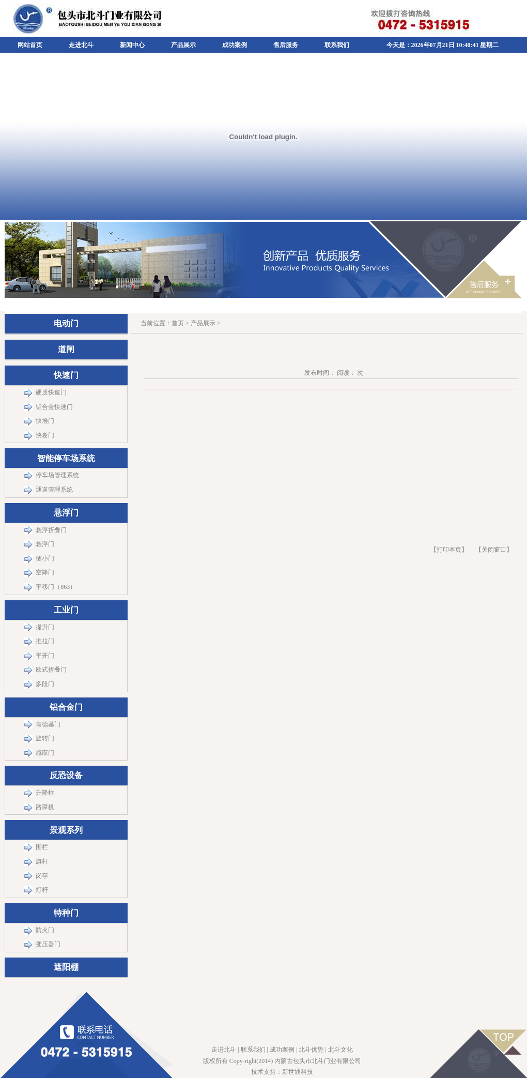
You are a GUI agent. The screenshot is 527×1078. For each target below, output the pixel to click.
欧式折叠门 (51, 669)
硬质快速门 (51, 392)
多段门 (45, 684)
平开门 (45, 655)
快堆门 (45, 420)
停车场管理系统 (57, 475)
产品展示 (183, 45)
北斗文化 (340, 1049)
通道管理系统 (54, 489)
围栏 (42, 847)
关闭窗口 (494, 549)
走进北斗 (81, 45)
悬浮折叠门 (51, 530)
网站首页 (30, 45)
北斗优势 (311, 1049)
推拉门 (45, 641)
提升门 (45, 627)
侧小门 (45, 558)
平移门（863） (56, 586)
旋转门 (45, 738)
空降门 (45, 572)
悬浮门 (45, 544)
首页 (178, 323)
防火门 (45, 930)
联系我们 (336, 45)
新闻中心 (132, 45)
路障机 (45, 807)
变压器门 (48, 944)
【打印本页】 (449, 549)
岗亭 (42, 875)
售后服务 (285, 45)
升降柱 (45, 792)
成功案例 (234, 45)
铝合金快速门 (54, 407)
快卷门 (45, 435)
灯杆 (42, 889)
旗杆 (42, 861)
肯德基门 (48, 724)
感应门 (45, 752)
